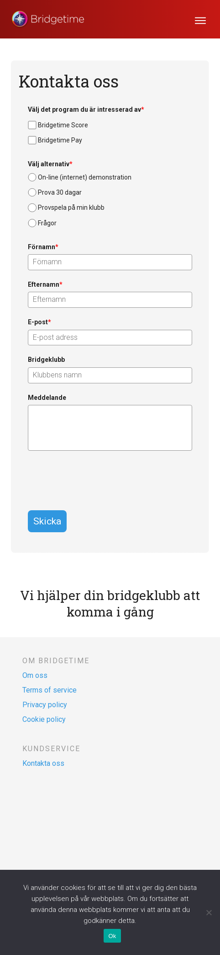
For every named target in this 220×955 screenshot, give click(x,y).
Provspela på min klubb (71, 207)
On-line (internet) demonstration (84, 177)
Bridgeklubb (46, 359)
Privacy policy (44, 704)
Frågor (47, 223)
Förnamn (43, 247)
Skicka (47, 521)
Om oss (34, 675)
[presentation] (97, 478)
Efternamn (45, 284)
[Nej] (208, 912)
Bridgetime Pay (60, 140)
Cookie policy (44, 719)
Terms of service (49, 690)
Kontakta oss (43, 763)
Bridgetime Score (63, 125)
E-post (39, 322)
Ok (112, 936)
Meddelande (47, 397)
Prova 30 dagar (60, 192)
